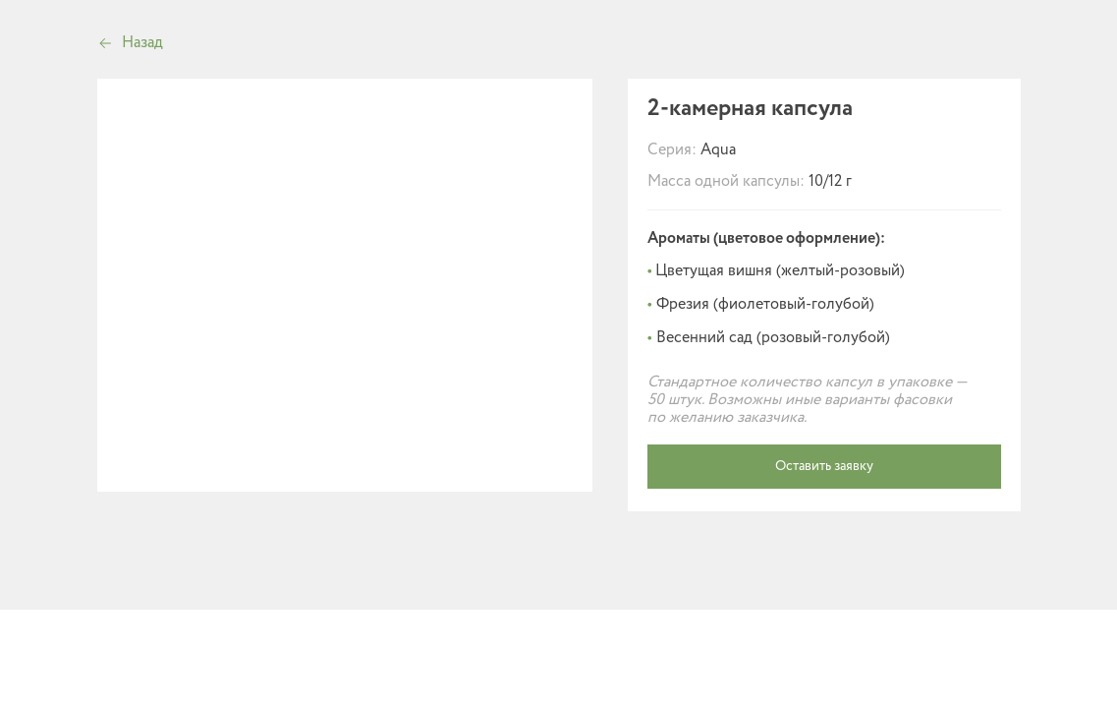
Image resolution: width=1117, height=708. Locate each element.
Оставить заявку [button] (824, 466)
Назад (142, 42)
